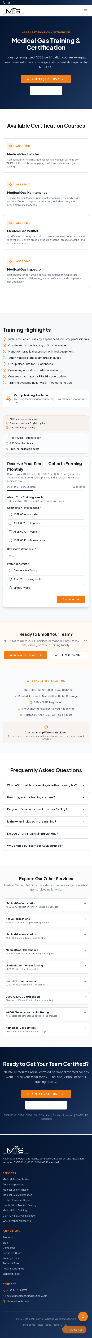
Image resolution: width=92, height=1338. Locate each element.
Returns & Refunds (13, 1268)
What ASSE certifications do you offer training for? (46, 785)
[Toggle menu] (85, 10)
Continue (71, 599)
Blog (5, 1242)
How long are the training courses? (46, 797)
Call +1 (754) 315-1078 (46, 79)
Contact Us (9, 1247)
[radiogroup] (46, 579)
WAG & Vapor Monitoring (17, 1220)
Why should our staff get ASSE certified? (46, 845)
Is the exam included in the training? (46, 821)
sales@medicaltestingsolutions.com (27, 1295)
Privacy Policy (11, 1258)
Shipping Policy (11, 1273)
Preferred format (18, 563)
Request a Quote (46, 1105)
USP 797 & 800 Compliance (19, 1215)
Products (8, 1237)
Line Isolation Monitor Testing (19, 1205)
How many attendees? (21, 548)
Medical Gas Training (15, 1210)
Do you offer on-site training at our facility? (46, 809)
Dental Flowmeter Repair (17, 1200)
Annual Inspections (13, 1184)
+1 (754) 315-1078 (68, 655)
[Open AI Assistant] (83, 1316)
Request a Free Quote (25, 655)
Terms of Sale (11, 1263)
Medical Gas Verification (16, 1179)
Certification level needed (24, 507)
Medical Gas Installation (16, 1189)
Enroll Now (46, 90)
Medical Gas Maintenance (17, 1194)
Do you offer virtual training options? (46, 833)
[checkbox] (10, 514)
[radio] (10, 570)
